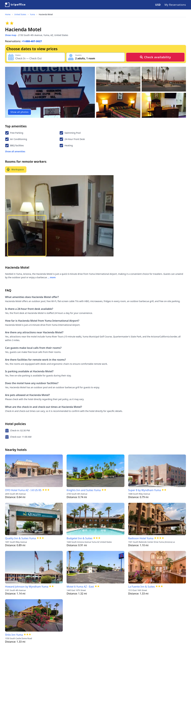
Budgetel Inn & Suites (79, 538)
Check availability (155, 57)
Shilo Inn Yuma (14, 634)
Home (7, 14)
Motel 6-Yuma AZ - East (80, 586)
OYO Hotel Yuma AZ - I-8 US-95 (23, 490)
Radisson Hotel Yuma (140, 538)
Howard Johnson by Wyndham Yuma (26, 586)
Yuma (32, 14)
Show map (10, 35)
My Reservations (175, 4)
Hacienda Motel (46, 14)
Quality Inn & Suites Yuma (20, 538)
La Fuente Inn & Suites (141, 586)
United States (20, 14)
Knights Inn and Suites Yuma (84, 490)
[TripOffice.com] (15, 5)
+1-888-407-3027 (32, 41)
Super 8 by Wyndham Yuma (144, 490)
